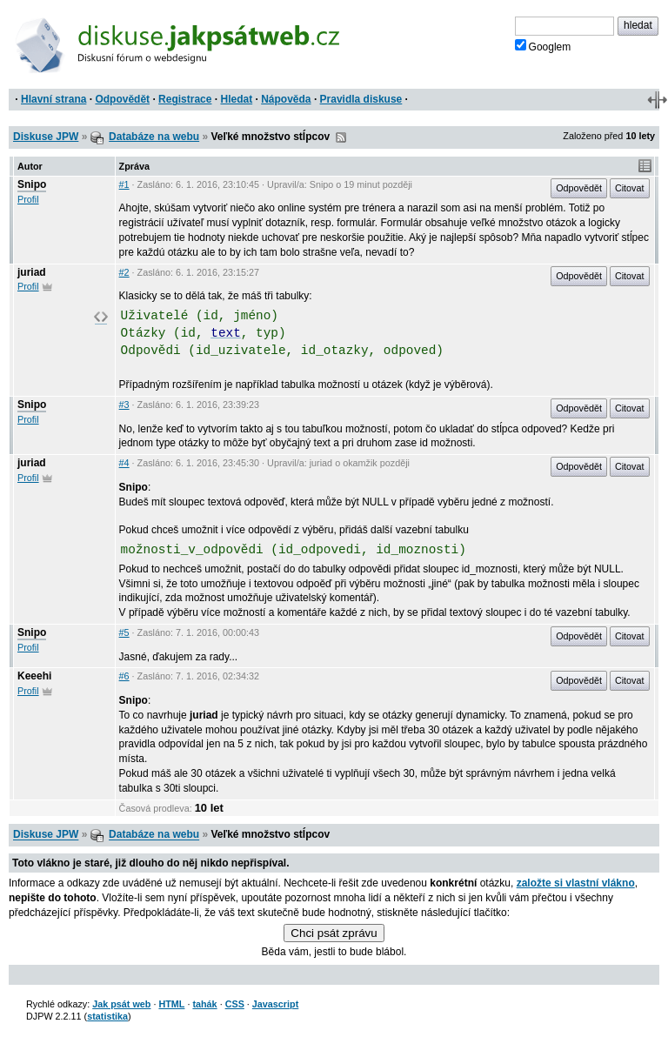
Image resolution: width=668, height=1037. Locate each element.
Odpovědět (122, 99)
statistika (107, 1016)
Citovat (630, 188)
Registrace (184, 99)
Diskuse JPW (45, 136)
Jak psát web (121, 1004)
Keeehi (34, 676)
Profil (28, 199)
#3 (124, 404)
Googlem (543, 46)
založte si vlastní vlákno (576, 883)
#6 (124, 676)
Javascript (275, 1004)
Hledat (236, 99)
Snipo (31, 184)
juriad (31, 272)
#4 (124, 463)
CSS (234, 1004)
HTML (171, 1004)
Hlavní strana (53, 99)
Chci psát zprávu (334, 933)
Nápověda (286, 99)
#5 (124, 632)
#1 (124, 184)
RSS (341, 137)
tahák (204, 1004)
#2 (124, 272)
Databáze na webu (154, 136)
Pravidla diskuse (361, 99)
